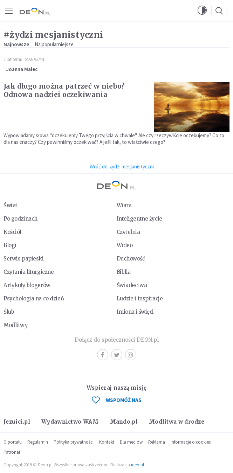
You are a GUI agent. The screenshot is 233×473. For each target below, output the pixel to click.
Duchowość (131, 258)
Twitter (116, 355)
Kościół (12, 232)
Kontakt (106, 442)
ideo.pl (137, 465)
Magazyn (34, 59)
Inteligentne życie (139, 218)
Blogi (10, 245)
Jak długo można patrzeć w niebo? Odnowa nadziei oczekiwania (64, 90)
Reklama (156, 442)
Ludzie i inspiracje (140, 298)
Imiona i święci (135, 311)
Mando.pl (124, 421)
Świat (11, 205)
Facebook (102, 355)
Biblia (124, 272)
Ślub (9, 311)
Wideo (125, 245)
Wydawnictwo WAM (70, 421)
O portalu (13, 442)
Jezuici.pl (17, 421)
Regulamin (37, 442)
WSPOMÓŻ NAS (117, 400)
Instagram (130, 355)
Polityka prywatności (74, 442)
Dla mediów (131, 442)
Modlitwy (16, 325)
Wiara (124, 205)
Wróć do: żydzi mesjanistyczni (122, 166)
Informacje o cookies (191, 442)
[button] (202, 10)
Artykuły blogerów (27, 285)
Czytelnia (128, 232)
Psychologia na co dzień (34, 298)
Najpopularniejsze (54, 44)
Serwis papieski (24, 258)
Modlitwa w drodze (176, 421)
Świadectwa (132, 285)
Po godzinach (20, 218)
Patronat (12, 452)
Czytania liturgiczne (29, 272)
